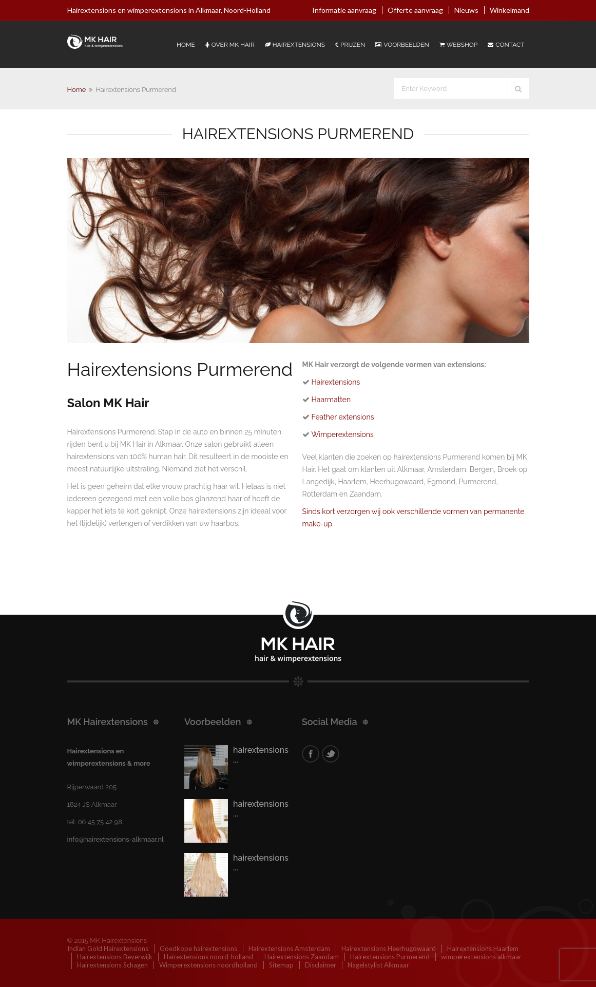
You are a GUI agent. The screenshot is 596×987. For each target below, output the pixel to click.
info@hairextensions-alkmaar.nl (115, 839)
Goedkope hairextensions (198, 948)
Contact (506, 44)
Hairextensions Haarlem (482, 948)
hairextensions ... (261, 755)
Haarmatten (331, 399)
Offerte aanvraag (415, 10)
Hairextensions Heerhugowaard (388, 948)
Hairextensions (295, 44)
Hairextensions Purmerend (390, 957)
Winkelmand (509, 10)
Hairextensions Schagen (112, 965)
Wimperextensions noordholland (208, 965)
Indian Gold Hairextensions (107, 948)
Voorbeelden (402, 44)
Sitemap (281, 965)
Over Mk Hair (230, 44)
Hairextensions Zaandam (301, 957)
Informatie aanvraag (344, 10)
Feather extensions (343, 417)
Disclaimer (320, 965)
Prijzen (350, 44)
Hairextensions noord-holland (208, 957)
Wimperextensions (343, 434)
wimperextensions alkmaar (481, 957)
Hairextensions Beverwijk (114, 957)
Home (186, 44)
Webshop (458, 44)
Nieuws (466, 10)
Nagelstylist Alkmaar (378, 965)
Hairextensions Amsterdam (289, 948)
